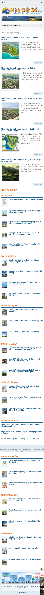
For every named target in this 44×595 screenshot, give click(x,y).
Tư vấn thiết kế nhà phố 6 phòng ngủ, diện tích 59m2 (24, 461)
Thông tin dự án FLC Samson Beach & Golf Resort (19, 38)
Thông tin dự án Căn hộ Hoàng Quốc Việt (24, 332)
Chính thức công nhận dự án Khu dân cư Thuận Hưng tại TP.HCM (24, 261)
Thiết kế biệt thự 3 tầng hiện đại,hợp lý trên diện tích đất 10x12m (25, 409)
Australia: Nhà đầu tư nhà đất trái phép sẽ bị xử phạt (25, 272)
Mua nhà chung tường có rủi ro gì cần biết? (25, 559)
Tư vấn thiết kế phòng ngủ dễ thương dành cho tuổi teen (25, 472)
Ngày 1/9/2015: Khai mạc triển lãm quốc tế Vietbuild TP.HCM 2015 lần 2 (24, 359)
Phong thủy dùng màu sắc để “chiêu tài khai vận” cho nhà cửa (25, 499)
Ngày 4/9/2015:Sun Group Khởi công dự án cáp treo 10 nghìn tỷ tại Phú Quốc (25, 371)
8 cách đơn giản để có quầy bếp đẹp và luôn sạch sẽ (25, 483)
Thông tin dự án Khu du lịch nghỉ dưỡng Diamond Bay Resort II (18, 69)
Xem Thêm (38, 63)
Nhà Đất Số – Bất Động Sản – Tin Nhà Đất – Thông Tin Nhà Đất (25, 587)
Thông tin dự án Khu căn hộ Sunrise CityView (26, 321)
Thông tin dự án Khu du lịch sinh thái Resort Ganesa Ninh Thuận (20, 130)
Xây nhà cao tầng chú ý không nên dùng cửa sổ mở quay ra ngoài (25, 211)
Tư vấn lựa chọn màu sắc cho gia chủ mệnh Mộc (25, 510)
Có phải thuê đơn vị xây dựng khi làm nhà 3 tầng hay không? (25, 538)
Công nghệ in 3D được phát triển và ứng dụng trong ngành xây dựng (24, 387)
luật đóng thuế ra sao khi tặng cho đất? (23, 548)
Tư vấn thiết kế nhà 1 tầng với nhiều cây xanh (26, 199)
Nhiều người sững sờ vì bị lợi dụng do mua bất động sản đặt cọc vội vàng (20, 425)
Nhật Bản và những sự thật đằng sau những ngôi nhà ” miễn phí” (21, 432)
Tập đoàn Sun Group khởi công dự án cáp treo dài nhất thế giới (24, 283)
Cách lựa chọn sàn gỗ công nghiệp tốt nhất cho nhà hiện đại (25, 398)
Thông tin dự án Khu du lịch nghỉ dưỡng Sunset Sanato (21, 99)
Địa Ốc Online (10, 190)
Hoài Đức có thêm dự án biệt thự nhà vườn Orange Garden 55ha (24, 244)
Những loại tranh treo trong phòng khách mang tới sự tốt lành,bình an (24, 233)
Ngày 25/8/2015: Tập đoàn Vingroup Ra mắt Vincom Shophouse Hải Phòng (25, 222)
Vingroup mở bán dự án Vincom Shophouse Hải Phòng (25, 294)
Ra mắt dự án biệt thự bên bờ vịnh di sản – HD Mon (20, 439)
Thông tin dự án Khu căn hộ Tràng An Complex (23, 310)
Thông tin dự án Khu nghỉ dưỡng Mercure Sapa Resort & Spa (21, 160)
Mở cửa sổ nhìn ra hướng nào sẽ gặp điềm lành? (24, 522)
